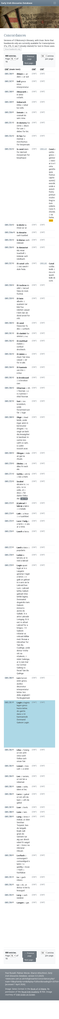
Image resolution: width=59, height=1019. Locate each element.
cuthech (25, 328)
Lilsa (19, 750)
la (25, 225)
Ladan (20, 555)
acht (25, 752)
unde (51, 186)
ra (22, 487)
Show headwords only (12, 49)
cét (18, 653)
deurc (26, 125)
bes (26, 825)
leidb (51, 269)
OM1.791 (8, 877)
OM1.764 (8, 367)
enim (19, 680)
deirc (19, 76)
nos (24, 440)
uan (21, 128)
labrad (25, 560)
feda (23, 269)
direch (26, 839)
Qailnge (20, 673)
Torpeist (20, 825)
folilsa (19, 758)
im (28, 285)
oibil (18, 288)
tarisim (26, 776)
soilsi (25, 786)
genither (52, 169)
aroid (24, 315)
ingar (19, 423)
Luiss (19, 812)
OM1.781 (8, 702)
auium (51, 189)
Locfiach (21, 855)
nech (26, 466)
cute (51, 280)
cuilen (21, 445)
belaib (23, 509)
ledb (51, 277)
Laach (19, 531)
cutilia (51, 266)
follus (25, 495)
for (28, 122)
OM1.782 (8, 750)
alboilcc (20, 301)
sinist (20, 336)
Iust (19, 401)
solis (22, 107)
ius (24, 401)
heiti (26, 476)
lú (29, 474)
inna (28, 357)
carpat (27, 310)
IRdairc (20, 74)
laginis (27, 702)
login (19, 568)
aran (26, 448)
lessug (20, 890)
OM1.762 (8, 341)
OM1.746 (8, 74)
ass (28, 524)
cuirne (19, 440)
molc (26, 291)
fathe (51, 217)
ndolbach (21, 259)
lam (25, 812)
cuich (23, 755)
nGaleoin (20, 656)
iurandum (21, 404)
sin (26, 582)
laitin (19, 864)
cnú (20, 266)
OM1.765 (8, 377)
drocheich (21, 349)
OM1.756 (8, 247)
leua (26, 513)
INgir (19, 417)
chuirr (19, 357)
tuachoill (20, 253)
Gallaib (20, 613)
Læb (19, 513)
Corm (23, 664)
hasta (19, 708)
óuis (51, 203)
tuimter (22, 393)
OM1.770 (8, 463)
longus (20, 627)
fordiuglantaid (23, 698)
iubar (26, 105)
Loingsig (20, 619)
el (23, 490)
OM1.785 (8, 786)
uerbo (51, 152)
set (18, 845)
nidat (19, 659)
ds (19, 492)
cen (18, 370)
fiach (20, 869)
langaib (23, 828)
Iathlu (20, 474)
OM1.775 (8, 521)
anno (21, 94)
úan (18, 383)
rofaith (20, 97)
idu (18, 250)
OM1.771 (8, 474)
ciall (23, 831)
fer (24, 492)
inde (28, 453)
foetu (51, 191)
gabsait (20, 593)
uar (21, 839)
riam (28, 602)
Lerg (19, 895)
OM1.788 (8, 812)
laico (26, 547)
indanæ (20, 256)
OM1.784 (8, 776)
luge (24, 412)
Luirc (19, 588)
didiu (19, 695)
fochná (20, 293)
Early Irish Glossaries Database (16, 3)
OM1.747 (8, 81)
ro (18, 393)
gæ (27, 902)
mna (23, 118)
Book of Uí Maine (38, 989)
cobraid (20, 636)
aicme (19, 610)
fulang (26, 750)
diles (19, 466)
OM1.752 (8, 136)
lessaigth (25, 434)
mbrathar (21, 642)
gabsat (27, 579)
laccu (26, 531)
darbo (19, 495)
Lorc (19, 678)
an (23, 431)
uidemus (53, 206)
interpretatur (22, 87)
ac (25, 633)
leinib (19, 420)
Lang (19, 816)
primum (52, 194)
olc (22, 884)
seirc (19, 118)
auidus (20, 683)
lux (18, 107)
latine (19, 692)
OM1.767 (8, 401)
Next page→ (29, 63)
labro (26, 506)
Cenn (51, 209)
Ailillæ (26, 636)
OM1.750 (8, 112)
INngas (20, 453)
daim (26, 149)
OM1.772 (8, 481)
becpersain (25, 144)
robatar (20, 633)
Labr (25, 616)
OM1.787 (8, 807)
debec (19, 131)
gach (23, 877)
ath (24, 797)
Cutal (51, 263)
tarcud (26, 288)
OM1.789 (8, 816)
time (23, 526)
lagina (25, 596)
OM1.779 (8, 565)
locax (27, 867)
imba (19, 105)
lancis (20, 576)
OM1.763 (8, 354)
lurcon (24, 678)
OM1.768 (8, 417)
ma (50, 272)
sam (26, 442)
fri (22, 466)
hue (25, 585)
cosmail (20, 115)
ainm (24, 423)
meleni (20, 343)
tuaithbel (24, 516)
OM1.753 (8, 149)
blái (18, 307)
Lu (18, 877)
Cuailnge (20, 647)
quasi (24, 565)
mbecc (19, 880)
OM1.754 (8, 225)
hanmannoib (22, 716)
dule (19, 269)
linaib (19, 831)
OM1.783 (8, 766)
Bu (22, 645)
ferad (19, 670)
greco (51, 155)
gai (20, 456)
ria (18, 664)
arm (22, 582)
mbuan (20, 851)
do (25, 115)
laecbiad (22, 437)
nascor (53, 160)
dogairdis (21, 602)
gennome (53, 157)
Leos (19, 786)
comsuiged (21, 858)
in (17, 94)
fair (23, 357)
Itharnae (21, 388)
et (23, 789)
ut (18, 752)
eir (26, 359)
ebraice (20, 484)
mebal (19, 819)
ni (26, 463)
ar (27, 74)
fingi (51, 200)
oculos (52, 197)
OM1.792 (8, 884)
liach (27, 431)
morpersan (21, 155)
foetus (52, 174)
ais (27, 312)
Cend (51, 149)
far (18, 412)
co (23, 442)
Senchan (20, 822)
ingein (21, 428)
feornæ (21, 391)
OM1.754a (9, 232)
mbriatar (21, 848)
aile (23, 362)
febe (19, 291)
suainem (20, 304)
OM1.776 (8, 531)
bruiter (23, 425)
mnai (19, 227)
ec (55, 186)
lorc (24, 692)
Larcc (19, 794)
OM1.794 (8, 902)
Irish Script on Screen (25, 994)
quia (51, 172)
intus (19, 84)
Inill (18, 81)
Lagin (19, 565)
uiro (18, 487)
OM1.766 (8, 388)
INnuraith (21, 91)
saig (27, 842)
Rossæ (24, 639)
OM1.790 (8, 855)
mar (26, 662)
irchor (19, 373)
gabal (26, 794)
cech (27, 240)
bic (27, 131)
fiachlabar (21, 872)
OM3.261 (43, 263)
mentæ (20, 139)
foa (22, 307)
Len (18, 776)
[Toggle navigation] (55, 3)
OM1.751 (8, 122)
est (20, 752)
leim (19, 312)
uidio (19, 490)
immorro (20, 608)
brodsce (24, 380)
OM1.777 (8, 547)
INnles (20, 463)
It (24, 613)
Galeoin (20, 605)
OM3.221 (43, 149)
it (28, 619)
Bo (27, 670)
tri (25, 714)
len (24, 779)
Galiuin (25, 591)
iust (28, 409)
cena (19, 755)
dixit (28, 819)
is (26, 112)
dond (19, 315)
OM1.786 (8, 794)
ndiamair (20, 782)
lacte (20, 524)
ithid (19, 396)
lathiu (19, 591)
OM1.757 (8, 263)
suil (27, 76)
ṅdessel (20, 243)
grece (23, 81)
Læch (19, 547)
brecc (26, 816)
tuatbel (24, 235)
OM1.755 (8, 240)
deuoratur (21, 686)
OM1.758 (8, 285)
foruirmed (21, 409)
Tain (18, 645)
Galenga (25, 659)
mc (19, 639)
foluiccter (21, 326)
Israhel (20, 481)
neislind (20, 898)
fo (55, 209)
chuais (19, 459)
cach (19, 235)
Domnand (21, 719)
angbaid (25, 695)
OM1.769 (8, 453)
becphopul (21, 157)
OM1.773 (8, 503)
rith (18, 318)
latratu (20, 558)
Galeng (20, 667)
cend (26, 768)
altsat (25, 622)
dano (19, 714)
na (52, 214)
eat (18, 622)
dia (18, 434)
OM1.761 (8, 333)
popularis (21, 550)
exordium (53, 183)
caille (27, 263)
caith (19, 442)
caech (24, 266)
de (54, 277)
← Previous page (29, 57)
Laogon (20, 902)
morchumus (22, 141)
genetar (20, 574)
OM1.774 (8, 513)
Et (26, 619)
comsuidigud (22, 861)
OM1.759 (8, 298)
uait (18, 768)
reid (18, 560)
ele (18, 469)
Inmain (20, 112)
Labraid (20, 585)
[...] (51, 220)
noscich (20, 448)
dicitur (19, 650)
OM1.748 (8, 91)
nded (19, 842)
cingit (19, 431)
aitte (19, 616)
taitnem (20, 836)
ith (29, 388)
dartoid (23, 152)
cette (19, 125)
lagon (19, 705)
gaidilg (20, 867)
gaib (19, 579)
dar (23, 312)
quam (51, 275)
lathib (19, 596)
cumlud (20, 346)
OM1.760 (8, 323)
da (27, 797)
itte (22, 370)
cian (22, 662)
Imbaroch (21, 102)
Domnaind (21, 599)
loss (27, 766)
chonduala (53, 211)
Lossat (20, 766)
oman (19, 761)
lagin (28, 574)
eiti (26, 474)
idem (19, 789)
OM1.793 (8, 895)
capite (51, 177)
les (25, 789)
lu (29, 887)
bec (20, 476)
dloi (18, 328)
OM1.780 (8, 678)
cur (23, 227)
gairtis (22, 711)
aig (18, 839)
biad (26, 417)
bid (18, 425)
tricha (25, 650)
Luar (19, 807)
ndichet (20, 310)
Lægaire (20, 571)
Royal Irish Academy (30, 991)
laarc (19, 800)
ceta (51, 166)
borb (25, 807)
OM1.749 (8, 102)
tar (26, 304)
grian (19, 833)
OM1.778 (8, 555)
